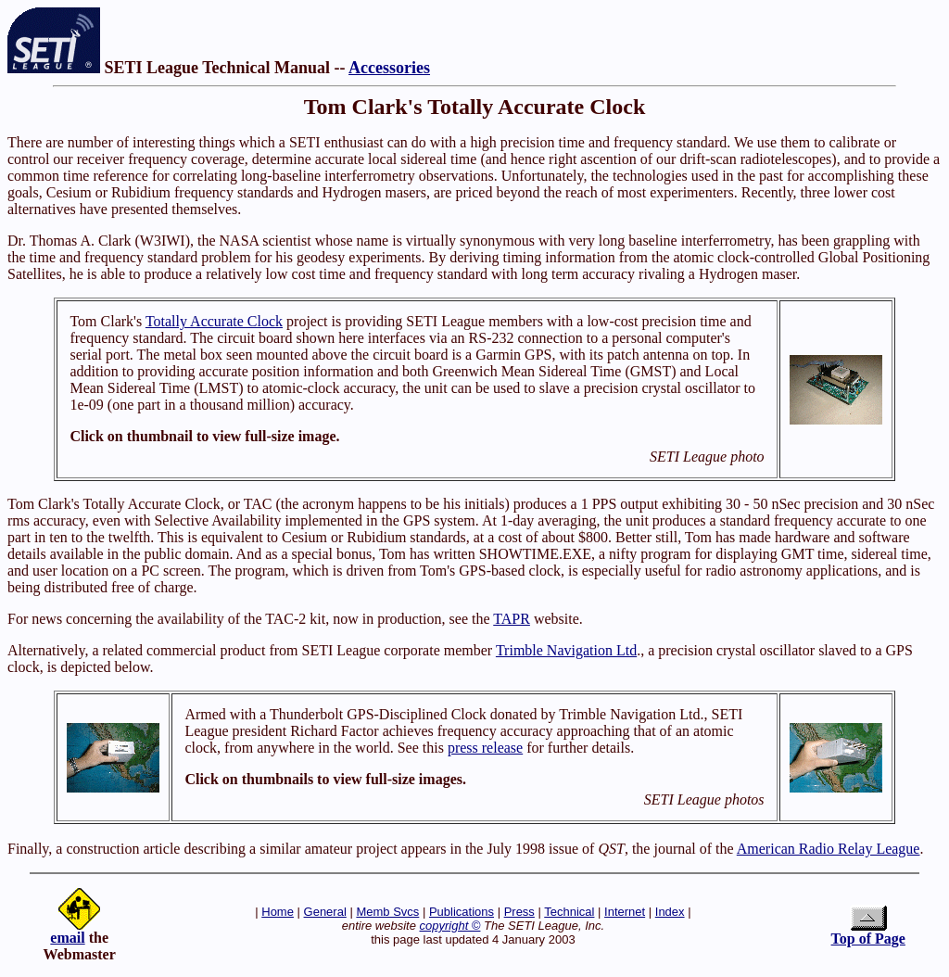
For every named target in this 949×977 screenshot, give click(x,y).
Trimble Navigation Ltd (566, 650)
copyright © (450, 926)
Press (519, 912)
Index (670, 912)
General (325, 912)
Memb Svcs (387, 912)
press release (485, 747)
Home (277, 912)
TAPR (511, 619)
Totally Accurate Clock (214, 321)
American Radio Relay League (828, 848)
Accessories (389, 67)
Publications (461, 912)
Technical (569, 912)
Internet (624, 912)
